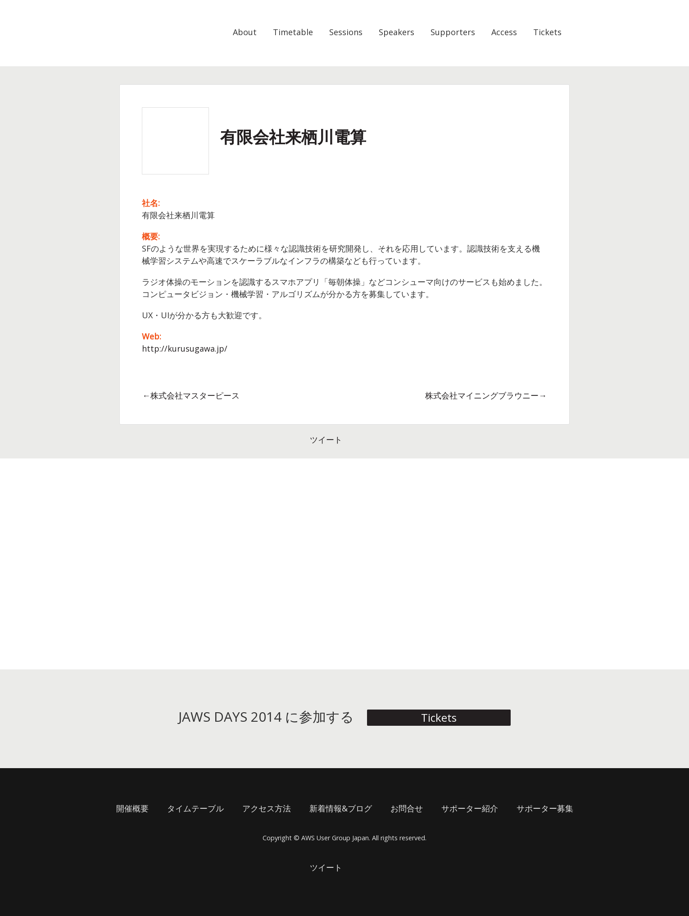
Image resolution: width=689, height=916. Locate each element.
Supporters (453, 32)
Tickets (547, 32)
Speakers (396, 32)
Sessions (346, 32)
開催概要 (132, 808)
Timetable (293, 32)
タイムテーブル (195, 808)
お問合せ (406, 808)
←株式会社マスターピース (191, 395)
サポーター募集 (545, 808)
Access (504, 32)
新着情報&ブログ (340, 808)
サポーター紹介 (469, 808)
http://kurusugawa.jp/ (184, 348)
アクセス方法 (266, 808)
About (245, 32)
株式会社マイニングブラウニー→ (486, 395)
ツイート (326, 439)
